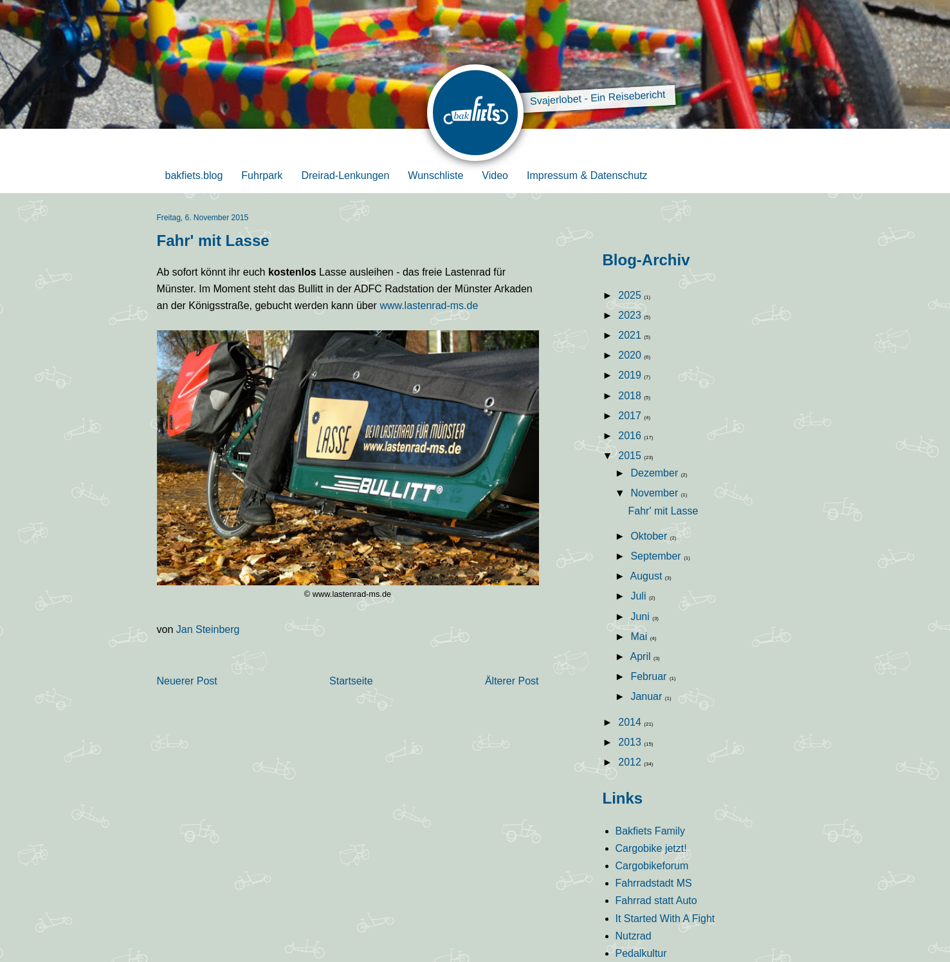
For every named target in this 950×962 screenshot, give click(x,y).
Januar (647, 696)
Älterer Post (512, 680)
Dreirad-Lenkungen (345, 175)
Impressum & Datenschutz (587, 175)
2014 (631, 722)
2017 (631, 415)
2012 (631, 762)
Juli (639, 595)
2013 (631, 742)
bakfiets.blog (194, 175)
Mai (640, 636)
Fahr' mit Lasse (663, 510)
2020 (631, 355)
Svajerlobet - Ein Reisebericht (597, 98)
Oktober (650, 536)
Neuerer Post (187, 680)
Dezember (655, 472)
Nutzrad (634, 935)
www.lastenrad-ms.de (428, 305)
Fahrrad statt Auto (656, 900)
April (641, 656)
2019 (631, 375)
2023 (631, 315)
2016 (631, 435)
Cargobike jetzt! (651, 848)
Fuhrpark (261, 175)
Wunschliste (435, 175)
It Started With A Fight (665, 918)
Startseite (351, 680)
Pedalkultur (641, 953)
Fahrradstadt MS (654, 883)
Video (495, 175)
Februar (649, 676)
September (657, 556)
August (647, 576)
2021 (631, 335)
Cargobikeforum (652, 865)
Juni (641, 616)
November (655, 492)
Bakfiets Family (650, 830)
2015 (631, 455)
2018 (631, 395)
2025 (631, 295)
